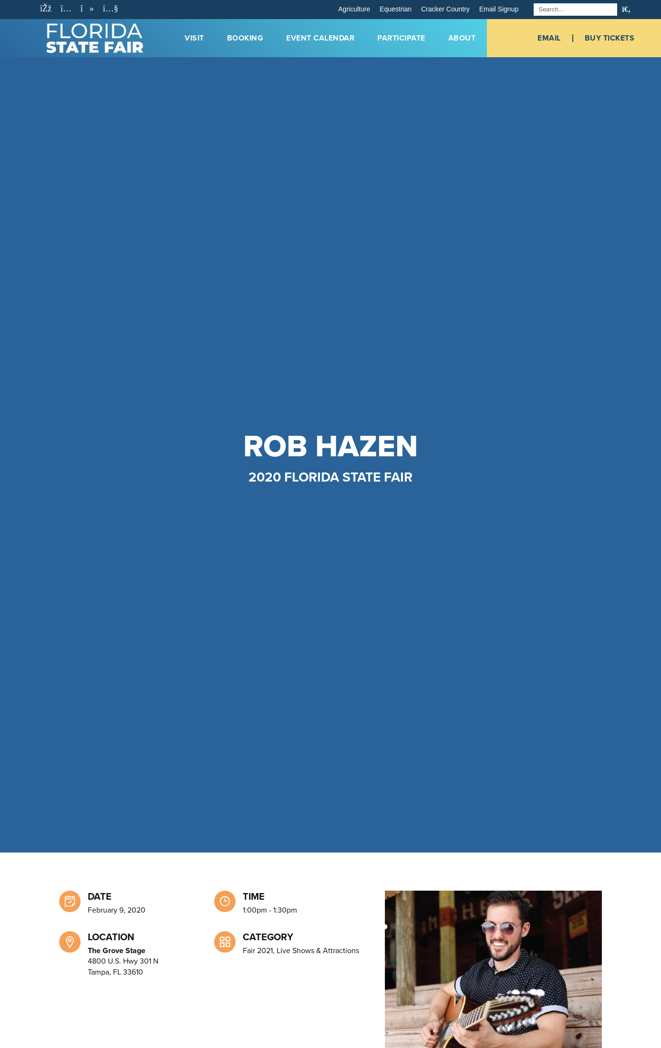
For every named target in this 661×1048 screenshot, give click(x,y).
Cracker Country (445, 9)
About (462, 38)
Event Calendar (320, 38)
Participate (401, 38)
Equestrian (396, 9)
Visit (194, 38)
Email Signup (499, 9)
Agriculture (354, 9)
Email (549, 38)
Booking (245, 38)
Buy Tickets (610, 38)
